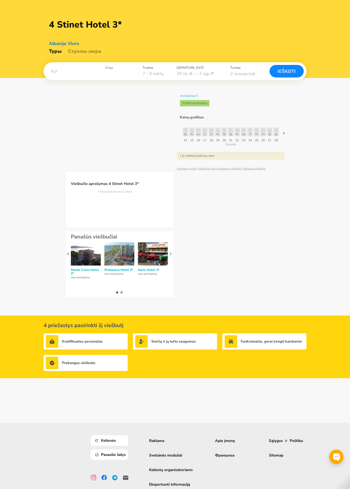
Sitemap (276, 455)
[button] (72, 71)
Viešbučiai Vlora (207, 168)
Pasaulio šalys (110, 454)
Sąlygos (276, 440)
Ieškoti (286, 71)
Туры (55, 51)
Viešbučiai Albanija (253, 168)
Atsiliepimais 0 (189, 96)
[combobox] (72, 71)
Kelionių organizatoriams (171, 469)
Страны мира (84, 51)
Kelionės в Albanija (229, 168)
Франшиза (225, 455)
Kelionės (105, 440)
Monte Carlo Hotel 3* (85, 271)
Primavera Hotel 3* (118, 270)
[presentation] (68, 253)
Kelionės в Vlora (187, 168)
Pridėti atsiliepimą (194, 103)
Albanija (57, 44)
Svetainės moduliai (166, 455)
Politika (296, 440)
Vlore (73, 44)
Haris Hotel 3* (148, 270)
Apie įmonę (225, 440)
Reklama (157, 440)
